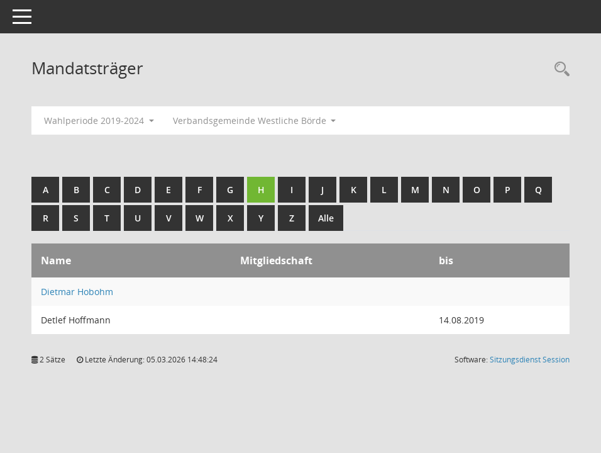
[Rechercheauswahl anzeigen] (559, 69)
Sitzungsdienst (530, 359)
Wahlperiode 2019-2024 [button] (99, 120)
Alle (326, 218)
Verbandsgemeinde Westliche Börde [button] (254, 120)
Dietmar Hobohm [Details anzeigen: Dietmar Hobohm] (77, 292)
